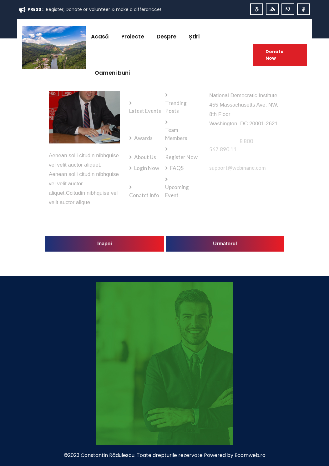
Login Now (146, 168)
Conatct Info (144, 195)
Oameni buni (112, 73)
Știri (194, 36)
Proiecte (132, 36)
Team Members (176, 134)
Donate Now (275, 54)
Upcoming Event (177, 191)
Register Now (181, 157)
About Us (145, 157)
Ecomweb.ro (250, 455)
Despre (166, 36)
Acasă (100, 36)
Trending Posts (176, 107)
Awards (143, 138)
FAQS (177, 168)
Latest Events (145, 111)
